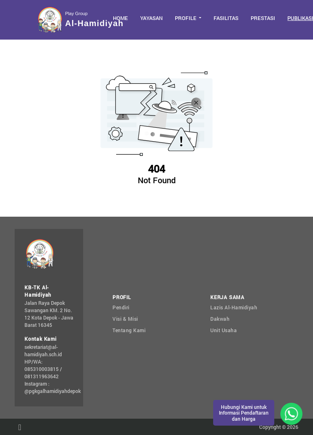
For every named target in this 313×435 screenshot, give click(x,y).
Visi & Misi (125, 318)
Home (120, 18)
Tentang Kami (128, 330)
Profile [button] (186, 18)
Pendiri (121, 307)
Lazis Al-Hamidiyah (233, 307)
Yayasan (151, 18)
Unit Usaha (223, 330)
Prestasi (263, 18)
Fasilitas (226, 18)
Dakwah (219, 318)
